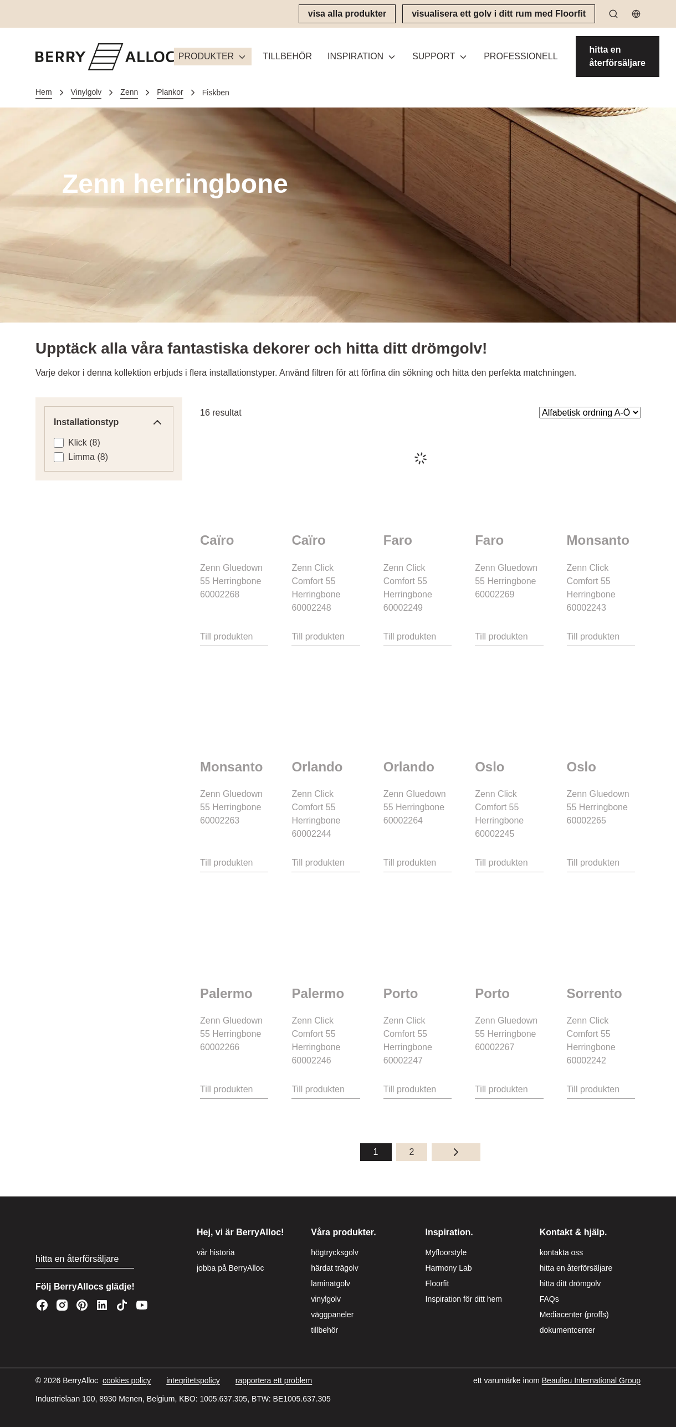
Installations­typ (109, 422)
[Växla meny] (242, 57)
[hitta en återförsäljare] (617, 56)
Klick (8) (84, 442)
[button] (213, 56)
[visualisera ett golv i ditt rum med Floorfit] (498, 13)
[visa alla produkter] (347, 13)
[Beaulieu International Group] (591, 1381)
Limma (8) (88, 457)
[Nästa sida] (456, 1152)
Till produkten (226, 636)
